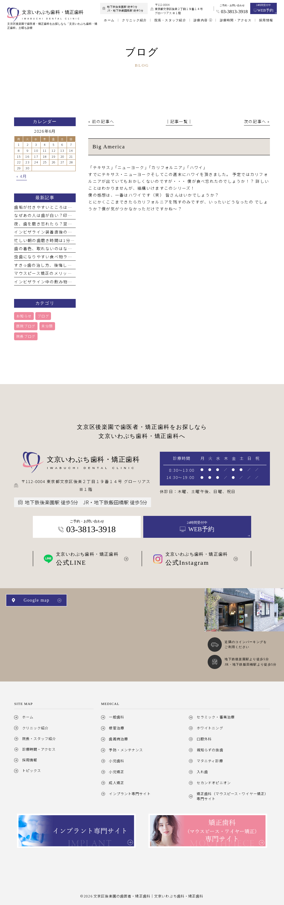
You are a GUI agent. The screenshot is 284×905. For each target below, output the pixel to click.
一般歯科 (116, 716)
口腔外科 (204, 738)
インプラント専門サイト (129, 793)
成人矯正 (116, 782)
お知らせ (24, 315)
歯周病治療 (118, 738)
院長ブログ (25, 336)
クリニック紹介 (35, 727)
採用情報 (29, 759)
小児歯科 (116, 760)
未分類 (47, 325)
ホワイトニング (210, 727)
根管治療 (116, 727)
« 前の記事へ (101, 121)
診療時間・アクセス (39, 749)
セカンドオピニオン (214, 782)
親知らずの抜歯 (210, 749)
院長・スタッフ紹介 (39, 738)
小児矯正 (116, 771)
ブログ (43, 315)
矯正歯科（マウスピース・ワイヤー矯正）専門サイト (232, 796)
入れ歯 (202, 771)
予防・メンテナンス (126, 749)
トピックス (31, 770)
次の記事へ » (257, 121)
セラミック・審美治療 (216, 716)
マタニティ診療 (210, 760)
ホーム (27, 716)
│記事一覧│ (179, 121)
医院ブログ (25, 325)
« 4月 (21, 176)
